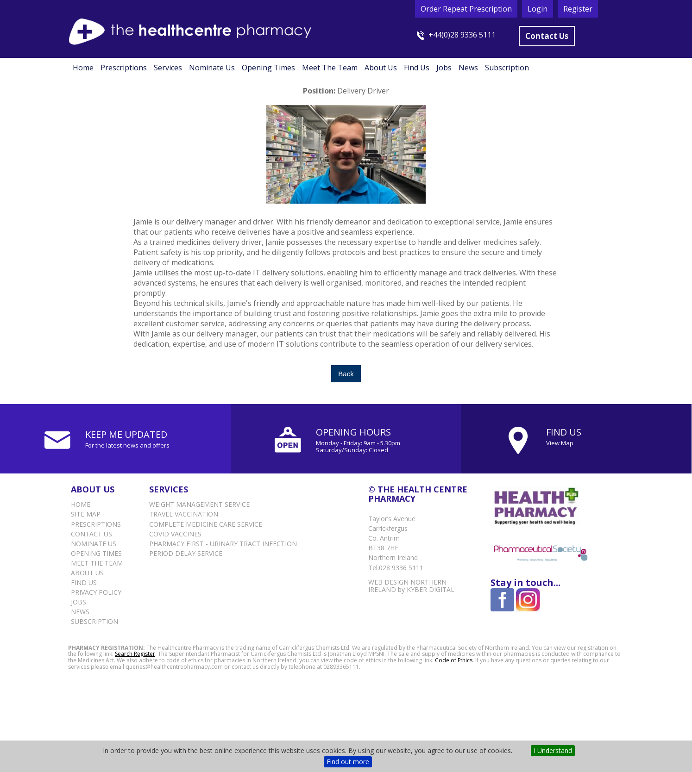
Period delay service (185, 553)
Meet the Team (330, 67)
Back (345, 374)
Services (168, 67)
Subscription (507, 67)
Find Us (416, 67)
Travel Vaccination (183, 514)
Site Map (86, 514)
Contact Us (546, 36)
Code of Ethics (453, 660)
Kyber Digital (430, 589)
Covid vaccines (175, 533)
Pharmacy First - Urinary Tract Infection (223, 543)
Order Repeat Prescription (466, 9)
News (468, 67)
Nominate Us (212, 67)
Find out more (348, 761)
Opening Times (268, 67)
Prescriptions (124, 67)
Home (83, 67)
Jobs (444, 67)
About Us (381, 67)
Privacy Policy (96, 592)
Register (577, 9)
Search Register (135, 654)
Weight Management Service (199, 504)
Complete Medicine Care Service (205, 524)
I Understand (553, 750)
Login (537, 9)
